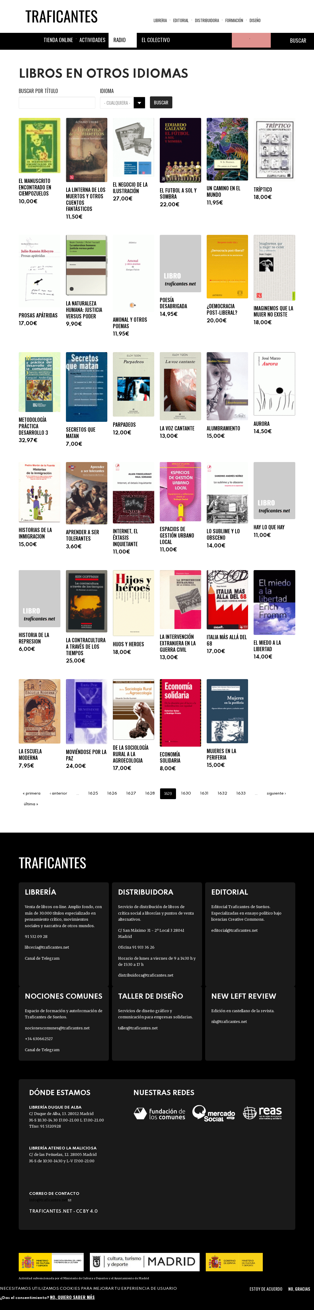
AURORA (262, 424)
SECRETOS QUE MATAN (80, 432)
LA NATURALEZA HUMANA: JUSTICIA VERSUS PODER (84, 309)
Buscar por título (38, 91)
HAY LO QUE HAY (269, 527)
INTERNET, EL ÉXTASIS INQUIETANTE (125, 537)
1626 (112, 793)
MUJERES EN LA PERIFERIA (221, 754)
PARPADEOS (124, 425)
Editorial (181, 20)
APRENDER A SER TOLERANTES (82, 535)
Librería (40, 892)
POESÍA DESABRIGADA (173, 303)
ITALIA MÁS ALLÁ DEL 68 (227, 640)
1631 (204, 793)
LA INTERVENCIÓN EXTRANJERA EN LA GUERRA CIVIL (178, 643)
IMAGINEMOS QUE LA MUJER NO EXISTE (273, 311)
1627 (131, 793)
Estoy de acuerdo (266, 1288)
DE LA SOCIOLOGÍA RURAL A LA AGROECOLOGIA (130, 754)
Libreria (160, 20)
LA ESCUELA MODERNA (30, 754)
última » (31, 804)
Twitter (195, 40)
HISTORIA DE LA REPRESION (34, 638)
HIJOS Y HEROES (128, 644)
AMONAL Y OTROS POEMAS (130, 323)
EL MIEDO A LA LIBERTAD (267, 645)
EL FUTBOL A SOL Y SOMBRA (178, 193)
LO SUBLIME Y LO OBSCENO (223, 534)
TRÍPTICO (263, 189)
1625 (93, 793)
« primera (31, 793)
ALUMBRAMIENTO (223, 428)
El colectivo (156, 40)
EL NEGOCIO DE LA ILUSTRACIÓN (130, 187)
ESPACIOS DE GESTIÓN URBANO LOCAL (177, 535)
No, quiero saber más (72, 1297)
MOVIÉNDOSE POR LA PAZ (86, 755)
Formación (234, 20)
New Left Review (243, 996)
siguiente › (276, 793)
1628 (150, 793)
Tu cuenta (239, 40)
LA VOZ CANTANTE (177, 428)
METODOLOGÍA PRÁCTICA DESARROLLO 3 (33, 426)
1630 (186, 793)
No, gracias (299, 1288)
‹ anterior (58, 793)
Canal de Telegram (42, 958)
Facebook (180, 40)
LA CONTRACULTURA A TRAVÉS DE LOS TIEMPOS (85, 646)
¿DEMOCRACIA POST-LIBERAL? (222, 309)
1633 (241, 793)
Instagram (209, 40)
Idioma (107, 91)
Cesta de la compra (260, 40)
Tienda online (58, 40)
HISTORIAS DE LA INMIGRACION (35, 533)
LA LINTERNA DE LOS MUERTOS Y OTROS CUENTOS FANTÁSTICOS (85, 199)
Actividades (92, 40)
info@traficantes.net (50, 1200)
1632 (222, 793)
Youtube (224, 40)
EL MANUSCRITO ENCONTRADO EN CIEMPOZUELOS (35, 187)
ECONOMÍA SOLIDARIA (170, 757)
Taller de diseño (150, 996)
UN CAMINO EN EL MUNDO (223, 191)
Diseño (255, 20)
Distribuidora (207, 20)
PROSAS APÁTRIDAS (38, 315)
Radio (119, 40)
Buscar (161, 102)
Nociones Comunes (63, 996)
